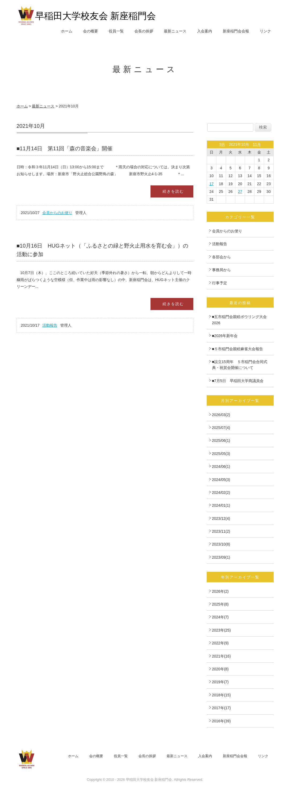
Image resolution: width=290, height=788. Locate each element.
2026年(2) (220, 591)
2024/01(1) (221, 505)
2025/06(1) (221, 440)
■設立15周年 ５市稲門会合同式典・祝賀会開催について (239, 365)
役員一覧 (116, 31)
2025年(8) (220, 604)
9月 (222, 144)
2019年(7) (220, 682)
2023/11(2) (221, 531)
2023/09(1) (221, 557)
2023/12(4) (221, 518)
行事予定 (219, 283)
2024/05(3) (221, 479)
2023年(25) (221, 630)
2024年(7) (220, 617)
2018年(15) (221, 695)
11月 (257, 144)
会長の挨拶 (143, 31)
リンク (265, 31)
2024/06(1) (221, 466)
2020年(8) (220, 669)
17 (211, 184)
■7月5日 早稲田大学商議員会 (237, 381)
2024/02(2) (221, 492)
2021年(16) (221, 656)
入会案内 (204, 31)
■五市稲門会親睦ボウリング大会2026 (239, 320)
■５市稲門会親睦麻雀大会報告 (237, 349)
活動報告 (49, 325)
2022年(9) (220, 643)
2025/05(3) (221, 453)
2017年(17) (221, 708)
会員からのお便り (57, 213)
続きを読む (173, 191)
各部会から (221, 257)
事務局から (221, 270)
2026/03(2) (221, 415)
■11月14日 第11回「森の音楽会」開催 (65, 148)
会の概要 (90, 31)
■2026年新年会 (225, 336)
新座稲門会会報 (236, 31)
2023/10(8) (221, 544)
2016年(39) (221, 721)
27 (240, 191)
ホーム (66, 31)
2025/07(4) (221, 427)
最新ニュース (175, 31)
